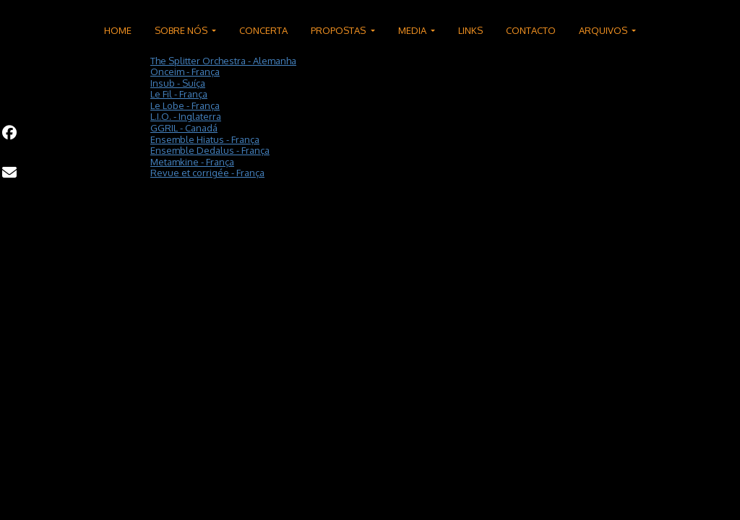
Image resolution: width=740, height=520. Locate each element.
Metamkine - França (192, 162)
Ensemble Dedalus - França (210, 150)
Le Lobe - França (185, 105)
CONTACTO (531, 30)
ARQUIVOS (604, 30)
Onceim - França (185, 71)
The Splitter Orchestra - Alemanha (223, 60)
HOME (118, 30)
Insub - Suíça (177, 83)
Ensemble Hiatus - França (204, 139)
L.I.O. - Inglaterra (185, 116)
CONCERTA (263, 30)
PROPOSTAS (339, 30)
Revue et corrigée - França (207, 172)
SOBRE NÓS (182, 30)
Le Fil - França (178, 94)
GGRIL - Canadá (184, 128)
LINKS (470, 30)
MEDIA (413, 30)
